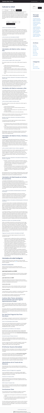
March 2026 (35, 46)
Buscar (40, 7)
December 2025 (35, 47)
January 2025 (35, 55)
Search (34, 6)
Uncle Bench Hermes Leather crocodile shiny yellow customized (37, 35)
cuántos (16, 261)
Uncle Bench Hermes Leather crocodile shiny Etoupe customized (37, 28)
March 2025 (35, 52)
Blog (33, 63)
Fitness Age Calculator (35, 1)
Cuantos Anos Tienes (7, 1)
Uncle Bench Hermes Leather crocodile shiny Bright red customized (37, 19)
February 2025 (35, 53)
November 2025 (35, 49)
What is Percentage (36, 68)
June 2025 (34, 50)
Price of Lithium (35, 66)
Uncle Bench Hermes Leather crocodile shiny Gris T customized (37, 31)
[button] (40, 1)
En (33, 65)
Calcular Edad (19, 10)
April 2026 (34, 45)
